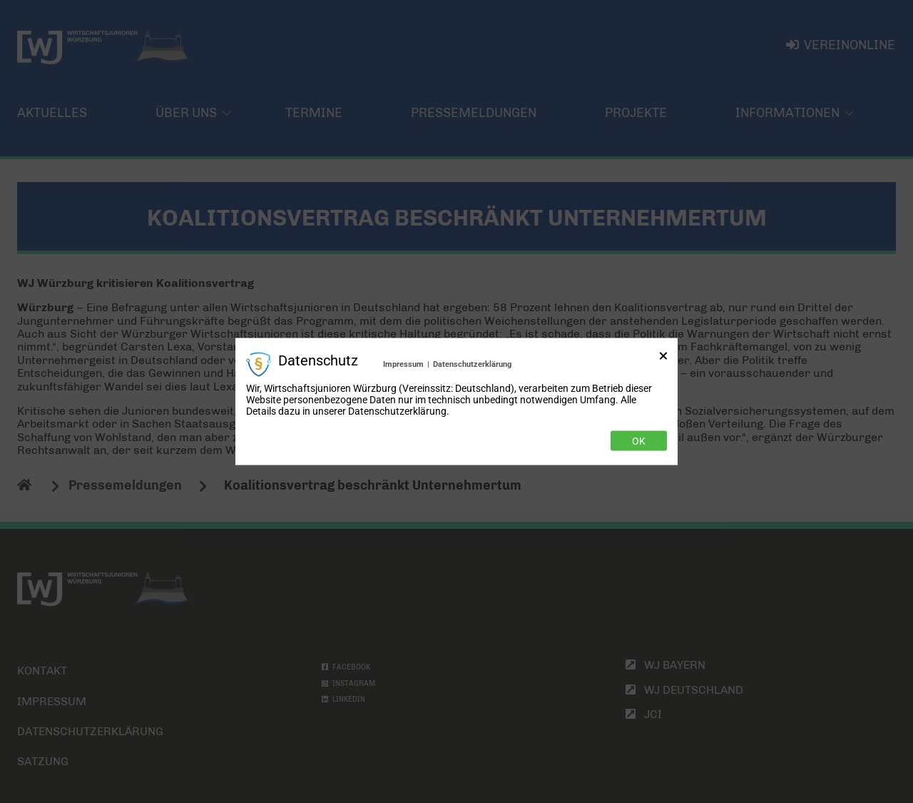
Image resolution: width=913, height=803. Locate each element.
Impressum (403, 363)
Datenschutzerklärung (472, 363)
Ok (639, 441)
